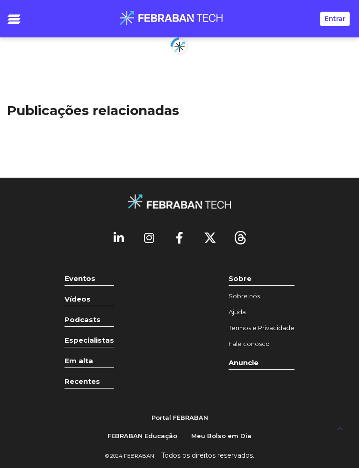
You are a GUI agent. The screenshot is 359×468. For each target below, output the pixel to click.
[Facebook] (179, 237)
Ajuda (237, 312)
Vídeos (78, 299)
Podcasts (83, 319)
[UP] (340, 428)
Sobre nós (244, 296)
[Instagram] (149, 237)
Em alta (79, 360)
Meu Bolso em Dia (221, 435)
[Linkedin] (118, 237)
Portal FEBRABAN (179, 417)
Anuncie (243, 362)
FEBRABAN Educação (142, 435)
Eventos (80, 278)
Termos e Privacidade (261, 327)
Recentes (82, 381)
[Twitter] (210, 237)
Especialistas (89, 340)
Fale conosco (249, 343)
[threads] (240, 237)
